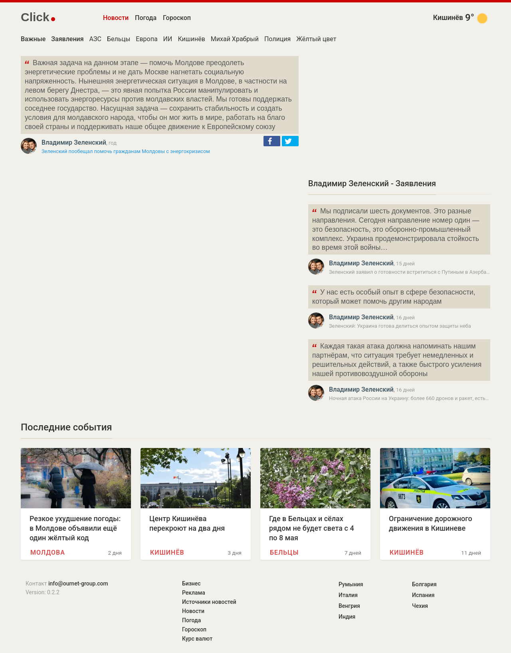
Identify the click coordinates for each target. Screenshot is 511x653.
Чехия (420, 606)
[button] (271, 141)
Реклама (193, 592)
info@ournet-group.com (78, 583)
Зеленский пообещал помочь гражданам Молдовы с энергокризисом (126, 151)
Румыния (351, 584)
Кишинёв (448, 18)
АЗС (95, 39)
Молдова (47, 552)
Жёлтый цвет (316, 39)
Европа (146, 39)
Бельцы (118, 39)
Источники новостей (209, 602)
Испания (423, 595)
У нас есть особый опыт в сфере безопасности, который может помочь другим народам (393, 296)
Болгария (424, 584)
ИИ (167, 39)
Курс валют (197, 638)
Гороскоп (177, 18)
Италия (348, 595)
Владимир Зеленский (74, 142)
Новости (116, 18)
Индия (347, 616)
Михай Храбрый (235, 39)
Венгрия (349, 606)
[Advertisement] (399, 112)
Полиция (277, 39)
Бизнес (191, 583)
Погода (145, 18)
